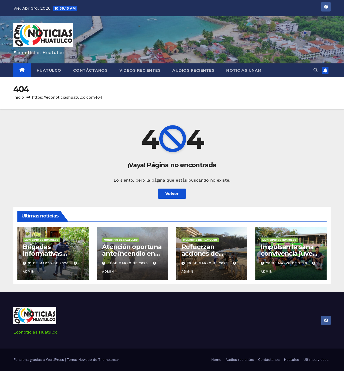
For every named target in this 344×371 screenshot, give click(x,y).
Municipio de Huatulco (41, 239)
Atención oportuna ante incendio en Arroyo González (132, 253)
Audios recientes (193, 70)
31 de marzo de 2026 (49, 263)
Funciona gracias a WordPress (39, 360)
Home (216, 360)
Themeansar (108, 360)
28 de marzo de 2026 (287, 263)
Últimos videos (316, 360)
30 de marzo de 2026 (208, 263)
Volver (172, 193)
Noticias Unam (244, 70)
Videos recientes (140, 70)
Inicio (18, 97)
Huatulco (49, 70)
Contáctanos (90, 70)
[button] (315, 70)
